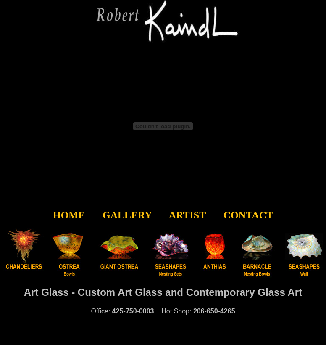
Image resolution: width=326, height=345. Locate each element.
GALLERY (127, 215)
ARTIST (187, 215)
